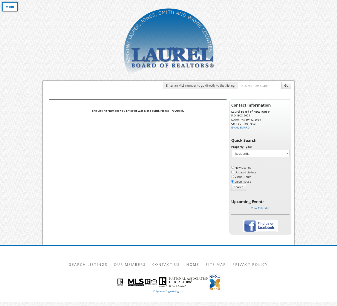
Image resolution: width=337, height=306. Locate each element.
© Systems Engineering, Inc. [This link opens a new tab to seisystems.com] (168, 291)
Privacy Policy (250, 264)
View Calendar (260, 208)
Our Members (130, 264)
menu (10, 7)
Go (286, 85)
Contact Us (166, 264)
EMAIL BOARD (240, 127)
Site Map (216, 264)
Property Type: (241, 147)
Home (192, 264)
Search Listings (88, 264)
